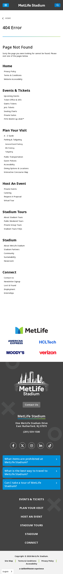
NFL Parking (9, 148)
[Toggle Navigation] (6, 5)
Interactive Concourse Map (16, 172)
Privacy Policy (10, 71)
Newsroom (9, 261)
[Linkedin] (41, 446)
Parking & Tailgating (13, 139)
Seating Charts (10, 111)
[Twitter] (22, 446)
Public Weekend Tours (13, 221)
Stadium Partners (11, 249)
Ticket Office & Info (13, 100)
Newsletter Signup (12, 281)
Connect (9, 272)
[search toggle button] (57, 5)
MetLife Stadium (31, 5)
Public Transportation (13, 157)
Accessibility (9, 164)
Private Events (10, 189)
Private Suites (10, 115)
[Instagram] (32, 446)
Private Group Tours (13, 225)
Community (9, 253)
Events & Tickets (16, 90)
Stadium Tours (15, 212)
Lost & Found (10, 285)
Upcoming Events (11, 96)
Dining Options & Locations (16, 168)
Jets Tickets (9, 107)
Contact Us (9, 278)
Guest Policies (10, 160)
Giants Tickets (10, 103)
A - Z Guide (9, 136)
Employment (9, 289)
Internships (9, 293)
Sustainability (10, 257)
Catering (7, 193)
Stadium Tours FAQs (13, 229)
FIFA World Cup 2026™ (14, 119)
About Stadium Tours (13, 217)
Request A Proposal (12, 196)
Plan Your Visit (15, 130)
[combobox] (7, 571)
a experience (31, 569)
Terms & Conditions (13, 75)
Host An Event (14, 183)
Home (8, 18)
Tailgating (9, 152)
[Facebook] (13, 446)
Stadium (9, 240)
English (5, 571)
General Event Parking (14, 144)
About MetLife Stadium (14, 245)
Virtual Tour (9, 200)
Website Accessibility (13, 79)
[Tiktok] (50, 446)
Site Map (9, 561)
